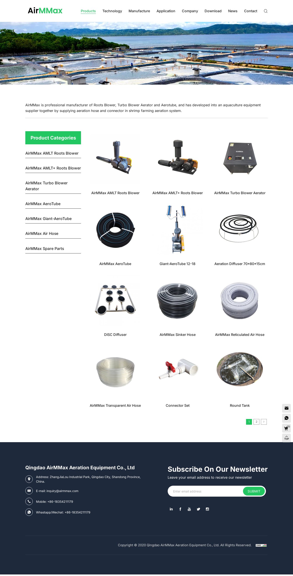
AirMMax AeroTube (115, 264)
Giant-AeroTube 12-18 (177, 264)
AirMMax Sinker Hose (178, 334)
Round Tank (240, 405)
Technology (112, 11)
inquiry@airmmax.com (62, 492)
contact (250, 11)
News (233, 11)
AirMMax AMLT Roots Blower (115, 193)
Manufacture (139, 11)
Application (166, 11)
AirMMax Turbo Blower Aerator (239, 193)
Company (190, 11)
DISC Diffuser (115, 334)
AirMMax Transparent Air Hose (115, 405)
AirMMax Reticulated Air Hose (239, 334)
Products (88, 11)
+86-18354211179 (60, 503)
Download (213, 11)
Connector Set (178, 405)
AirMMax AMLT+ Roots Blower (177, 193)
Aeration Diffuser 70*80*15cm (239, 264)
